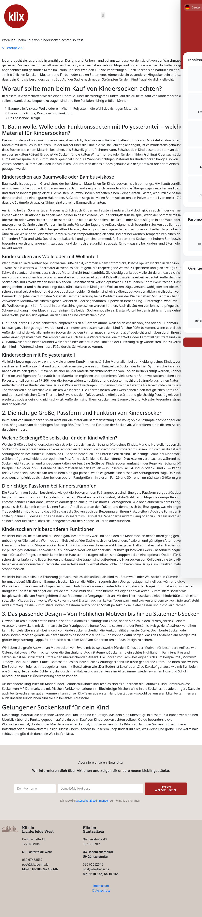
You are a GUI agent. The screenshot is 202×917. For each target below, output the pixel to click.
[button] (103, 15)
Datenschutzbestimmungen (92, 800)
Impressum (101, 886)
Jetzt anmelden (166, 788)
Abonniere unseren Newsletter (100, 762)
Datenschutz (101, 890)
